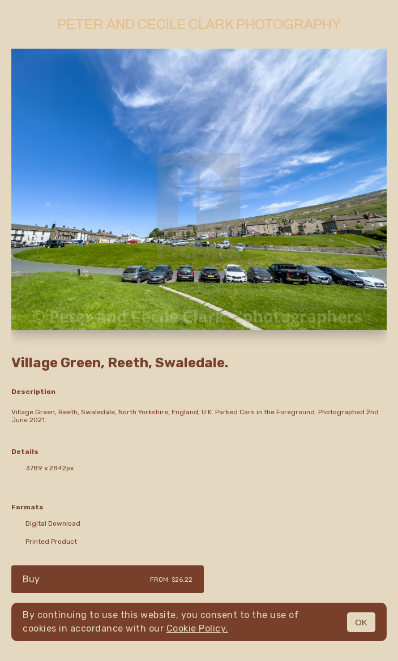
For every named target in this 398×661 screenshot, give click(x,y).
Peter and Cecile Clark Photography (199, 24)
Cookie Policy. (197, 628)
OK (361, 622)
